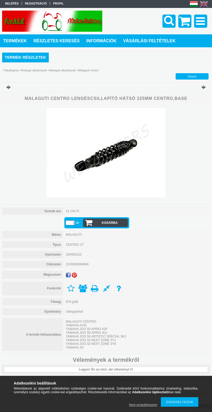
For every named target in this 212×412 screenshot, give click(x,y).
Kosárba (110, 223)
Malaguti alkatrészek (62, 70)
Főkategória (11, 70)
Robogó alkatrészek (34, 70)
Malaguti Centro (88, 70)
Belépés (11, 3)
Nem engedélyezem (143, 405)
